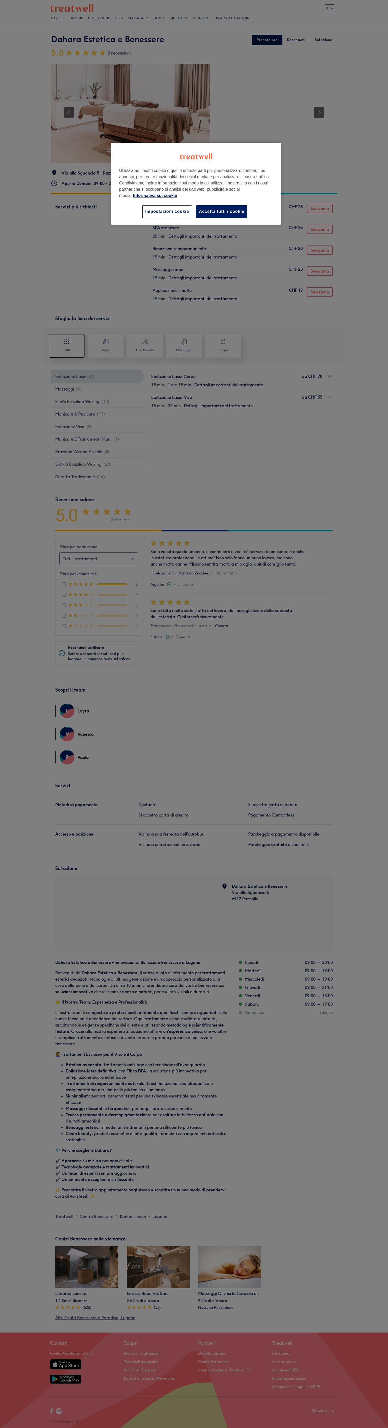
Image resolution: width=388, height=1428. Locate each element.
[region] (196, 183)
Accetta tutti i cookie (221, 211)
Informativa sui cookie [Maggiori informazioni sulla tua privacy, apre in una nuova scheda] (155, 195)
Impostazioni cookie (167, 211)
